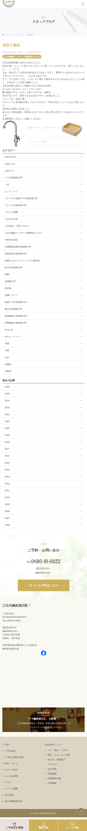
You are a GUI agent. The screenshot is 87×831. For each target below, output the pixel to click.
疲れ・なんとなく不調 (59, 755)
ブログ (8, 782)
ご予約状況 (10, 751)
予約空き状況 (11, 240)
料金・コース (11, 763)
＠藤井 (8, 364)
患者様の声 (10, 281)
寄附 (7, 274)
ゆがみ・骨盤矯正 (56, 759)
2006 (7, 525)
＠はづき (9, 329)
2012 (7, 483)
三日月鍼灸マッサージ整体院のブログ (22, 56)
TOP (7, 744)
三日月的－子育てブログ (17, 226)
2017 (7, 449)
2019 (7, 435)
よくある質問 (11, 776)
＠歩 (7, 357)
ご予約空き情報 (14, 827)
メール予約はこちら (45, 585)
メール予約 (72, 827)
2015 (7, 463)
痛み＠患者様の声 (13, 309)
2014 (7, 469)
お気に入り (10, 163)
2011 (7, 490)
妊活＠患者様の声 (13, 267)
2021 (7, 421)
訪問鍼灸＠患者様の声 (16, 323)
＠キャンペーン (12, 336)
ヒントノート (11, 191)
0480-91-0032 (46, 561)
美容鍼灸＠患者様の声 (16, 316)
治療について (11, 295)
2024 (7, 400)
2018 (7, 442)
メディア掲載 (11, 212)
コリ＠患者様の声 (13, 177)
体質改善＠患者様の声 (16, 253)
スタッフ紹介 (11, 769)
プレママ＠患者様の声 (16, 205)
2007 (7, 518)
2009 (7, 504)
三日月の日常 (11, 219)
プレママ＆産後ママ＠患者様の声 (21, 198)
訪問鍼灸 (52, 783)
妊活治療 (52, 769)
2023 (7, 407)
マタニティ (53, 764)
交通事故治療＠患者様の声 (18, 246)
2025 (7, 393)
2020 (7, 428)
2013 (7, 476)
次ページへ (51, 127)
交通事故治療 (54, 778)
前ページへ (35, 127)
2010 (7, 497)
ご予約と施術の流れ (15, 757)
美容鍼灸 (52, 773)
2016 (7, 456)
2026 (7, 386)
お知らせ (9, 170)
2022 (7, 414)
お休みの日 (10, 157)
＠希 (7, 350)
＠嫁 (7, 343)
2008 (7, 511)
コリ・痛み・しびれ (58, 750)
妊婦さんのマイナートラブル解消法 (22, 260)
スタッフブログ (15, 35)
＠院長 (8, 371)
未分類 (8, 288)
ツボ (7, 184)
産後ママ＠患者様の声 (16, 302)
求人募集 (9, 795)
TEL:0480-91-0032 (11, 620)
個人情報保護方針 (13, 801)
